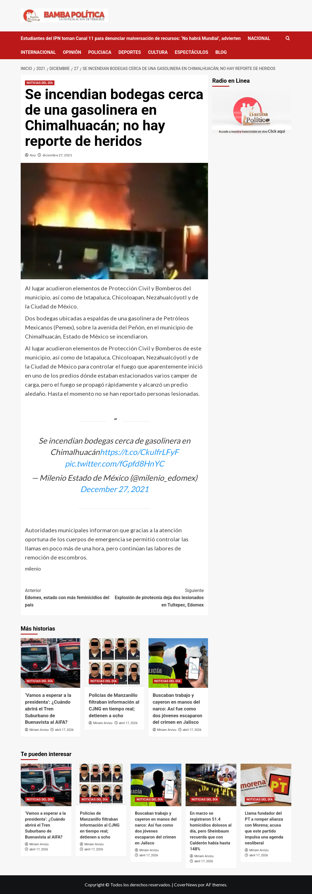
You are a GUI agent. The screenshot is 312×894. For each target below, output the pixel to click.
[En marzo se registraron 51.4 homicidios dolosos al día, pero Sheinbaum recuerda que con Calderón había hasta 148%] (211, 785)
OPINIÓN (72, 52)
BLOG (221, 52)
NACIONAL (259, 38)
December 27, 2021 (114, 489)
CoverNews (185, 884)
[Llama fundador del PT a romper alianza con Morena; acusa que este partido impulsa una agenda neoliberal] (266, 785)
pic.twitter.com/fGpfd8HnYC (114, 463)
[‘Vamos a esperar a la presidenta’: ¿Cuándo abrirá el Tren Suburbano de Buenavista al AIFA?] (50, 663)
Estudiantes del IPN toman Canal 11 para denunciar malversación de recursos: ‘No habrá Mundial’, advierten (131, 38)
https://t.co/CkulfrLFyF (139, 452)
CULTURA (157, 52)
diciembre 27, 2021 (57, 155)
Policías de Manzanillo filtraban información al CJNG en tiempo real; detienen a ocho (100, 825)
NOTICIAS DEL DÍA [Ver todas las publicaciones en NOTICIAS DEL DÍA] (40, 83)
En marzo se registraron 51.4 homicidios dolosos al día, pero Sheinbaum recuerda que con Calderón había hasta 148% (211, 831)
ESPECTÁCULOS (191, 52)
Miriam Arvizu (39, 730)
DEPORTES (129, 52)
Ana (33, 155)
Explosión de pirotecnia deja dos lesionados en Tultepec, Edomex (159, 597)
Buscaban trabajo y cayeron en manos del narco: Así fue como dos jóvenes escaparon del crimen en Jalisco (177, 708)
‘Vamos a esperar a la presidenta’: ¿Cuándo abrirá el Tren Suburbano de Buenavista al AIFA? (48, 708)
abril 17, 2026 (64, 730)
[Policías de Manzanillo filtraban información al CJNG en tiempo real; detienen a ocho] (114, 663)
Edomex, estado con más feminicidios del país (69, 597)
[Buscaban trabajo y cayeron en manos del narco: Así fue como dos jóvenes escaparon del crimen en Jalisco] (178, 663)
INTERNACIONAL (38, 52)
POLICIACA (99, 52)
